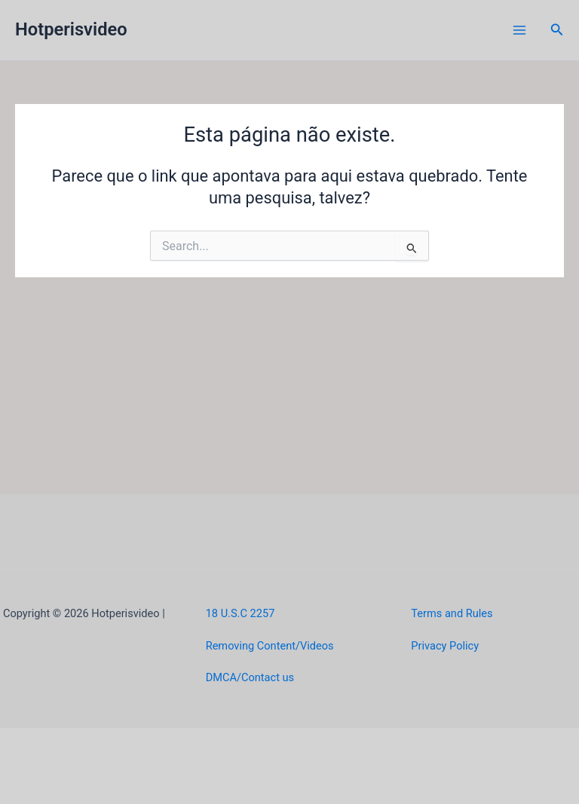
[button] (557, 29)
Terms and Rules (451, 613)
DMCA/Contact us (250, 677)
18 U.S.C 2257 (240, 613)
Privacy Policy (445, 646)
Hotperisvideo (71, 29)
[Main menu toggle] (519, 30)
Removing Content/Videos (270, 646)
